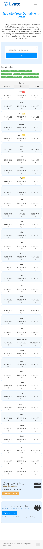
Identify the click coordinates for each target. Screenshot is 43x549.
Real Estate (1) (17, 77)
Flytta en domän (10, 513)
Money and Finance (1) (30, 74)
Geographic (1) (26, 71)
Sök (21, 55)
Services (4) (17, 74)
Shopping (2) (6, 77)
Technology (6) (7, 74)
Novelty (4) (26, 77)
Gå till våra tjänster (11, 493)
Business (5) (16, 71)
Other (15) (35, 77)
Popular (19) (6, 71)
